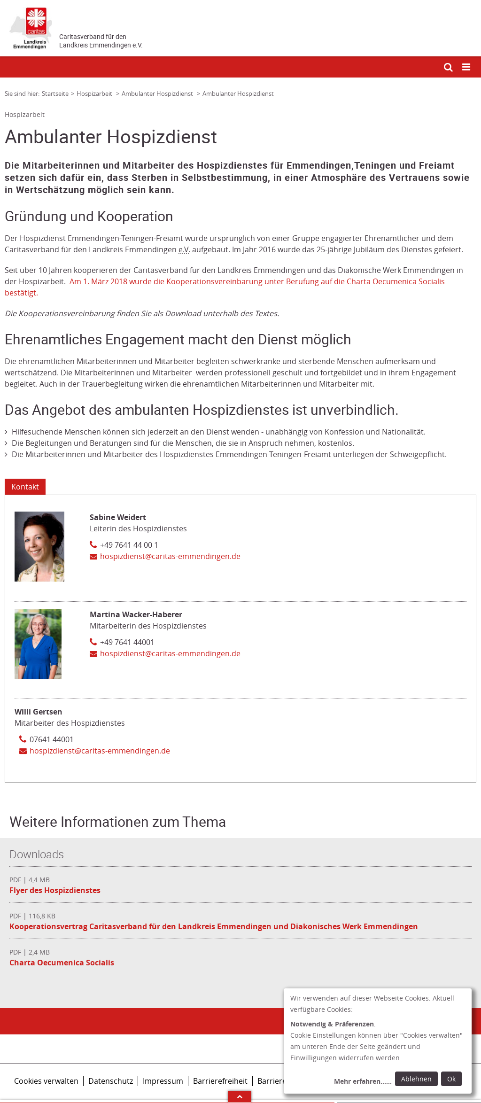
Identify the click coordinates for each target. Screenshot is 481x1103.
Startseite (55, 93)
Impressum (163, 1081)
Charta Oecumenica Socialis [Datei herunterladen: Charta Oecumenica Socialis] (61, 962)
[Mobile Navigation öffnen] (467, 67)
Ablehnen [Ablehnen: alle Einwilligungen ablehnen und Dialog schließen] (416, 1078)
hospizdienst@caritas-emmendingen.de (170, 556)
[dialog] (378, 1041)
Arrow (239, 1096)
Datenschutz (110, 1081)
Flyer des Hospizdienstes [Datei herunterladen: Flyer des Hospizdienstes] (55, 890)
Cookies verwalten (46, 1081)
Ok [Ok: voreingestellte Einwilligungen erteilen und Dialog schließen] (451, 1078)
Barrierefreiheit (220, 1081)
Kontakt (25, 487)
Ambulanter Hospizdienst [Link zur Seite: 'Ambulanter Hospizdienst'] (158, 93)
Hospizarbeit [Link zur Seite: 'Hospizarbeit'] (95, 93)
